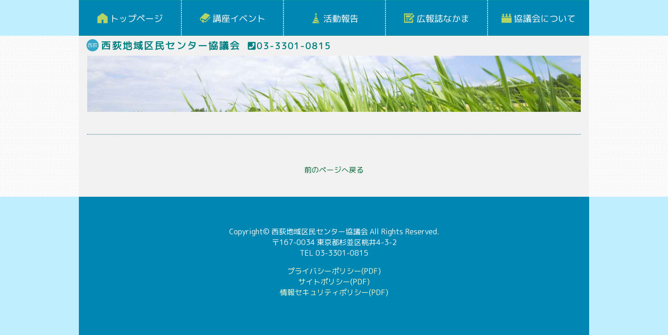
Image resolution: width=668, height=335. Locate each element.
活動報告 (341, 19)
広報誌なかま (443, 19)
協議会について (545, 19)
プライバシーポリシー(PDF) (334, 271)
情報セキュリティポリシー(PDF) (334, 292)
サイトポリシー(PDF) (334, 282)
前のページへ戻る (334, 170)
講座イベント (238, 19)
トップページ (136, 19)
